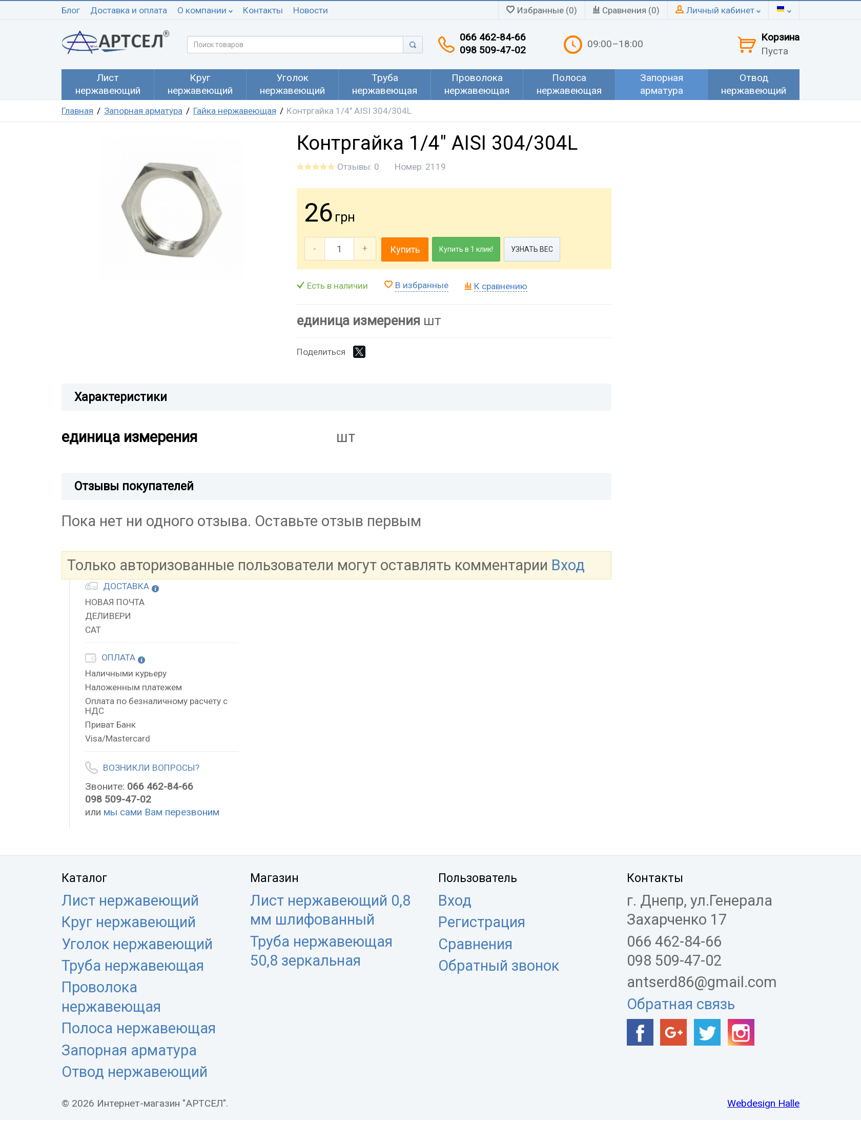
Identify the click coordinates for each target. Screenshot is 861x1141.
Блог (70, 10)
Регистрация (481, 922)
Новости (310, 10)
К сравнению (500, 286)
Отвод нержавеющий (134, 1071)
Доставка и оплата (128, 10)
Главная (77, 111)
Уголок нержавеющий (137, 944)
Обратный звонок (498, 965)
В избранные (421, 285)
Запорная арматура (143, 111)
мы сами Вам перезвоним (161, 812)
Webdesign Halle (763, 1103)
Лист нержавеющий (130, 900)
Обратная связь (681, 1004)
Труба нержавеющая (132, 965)
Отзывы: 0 (358, 167)
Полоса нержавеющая (138, 1028)
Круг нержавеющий (128, 922)
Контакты (263, 10)
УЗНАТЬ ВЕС (532, 249)
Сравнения (475, 944)
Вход (568, 565)
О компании (205, 10)
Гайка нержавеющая (234, 111)
